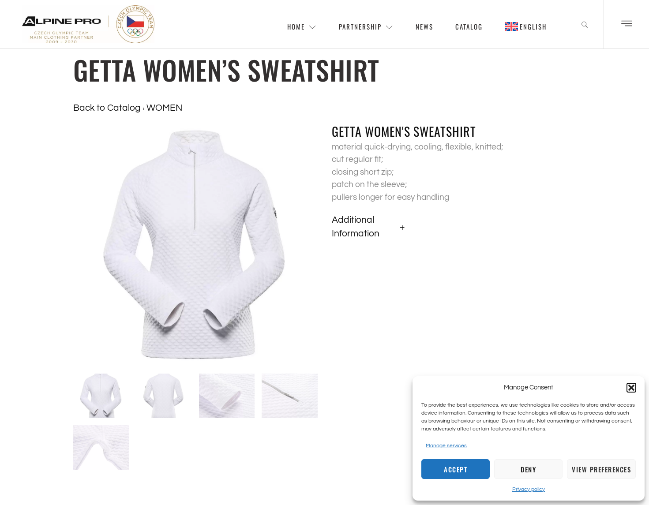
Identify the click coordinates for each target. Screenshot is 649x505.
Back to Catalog (108, 107)
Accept (455, 469)
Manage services (446, 446)
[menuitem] (526, 26)
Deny (528, 469)
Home (302, 26)
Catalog (469, 26)
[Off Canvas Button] (626, 24)
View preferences (601, 469)
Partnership (366, 26)
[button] (631, 387)
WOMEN (164, 107)
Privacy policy (528, 489)
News (424, 26)
